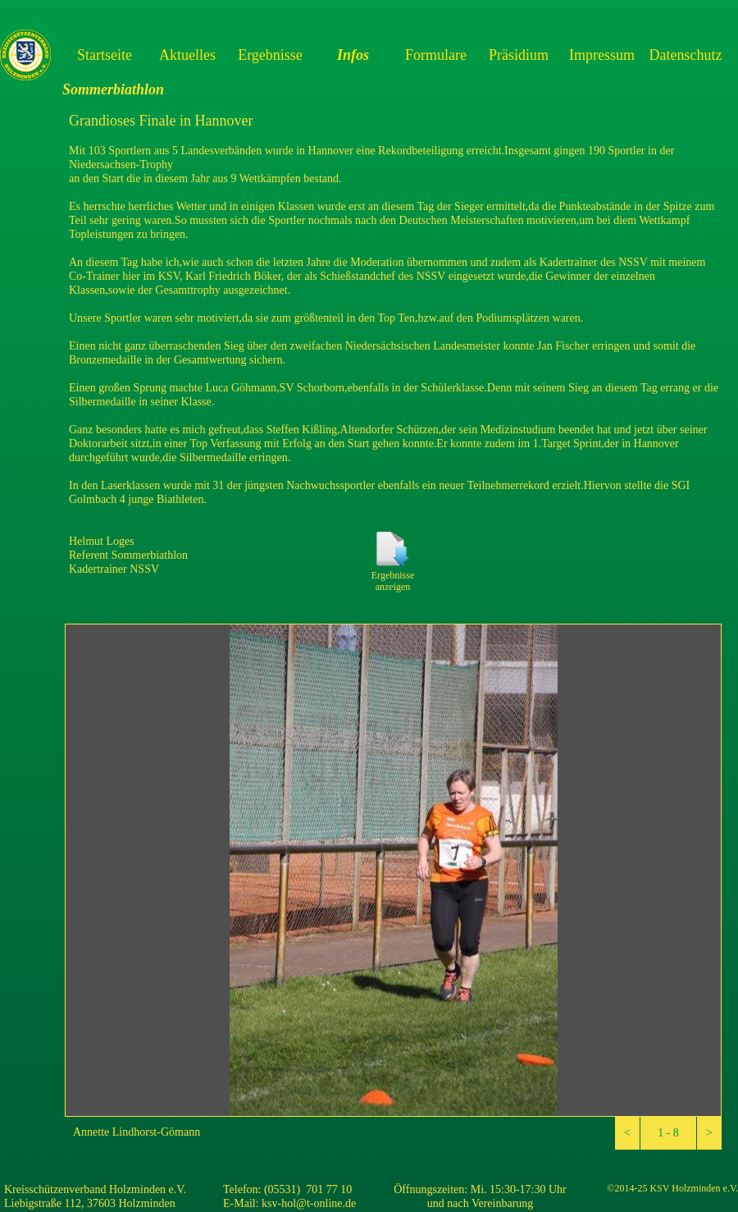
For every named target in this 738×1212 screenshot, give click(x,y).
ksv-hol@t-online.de (309, 1203)
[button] (627, 1133)
